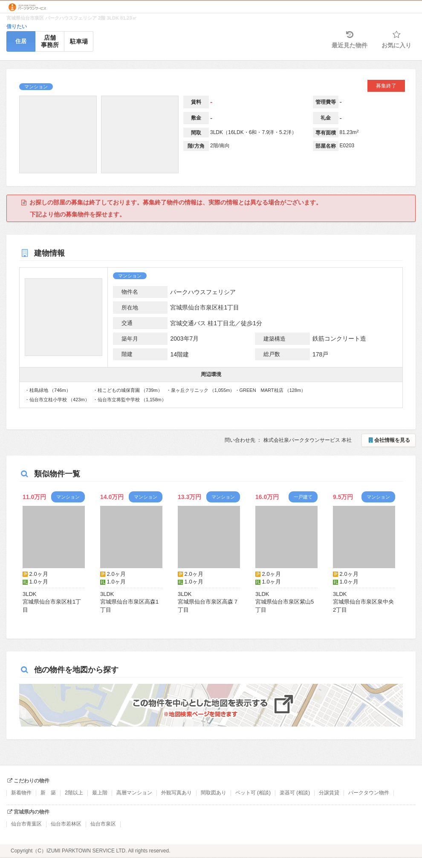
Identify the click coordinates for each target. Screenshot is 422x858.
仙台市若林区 (66, 823)
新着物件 (21, 792)
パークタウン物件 (368, 792)
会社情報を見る (388, 440)
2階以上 (74, 792)
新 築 (48, 792)
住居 (20, 41)
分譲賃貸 (329, 792)
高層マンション (134, 792)
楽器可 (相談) (295, 792)
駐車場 (79, 41)
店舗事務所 (50, 41)
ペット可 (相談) (253, 792)
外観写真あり (176, 792)
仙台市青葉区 (26, 823)
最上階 (99, 792)
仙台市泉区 (103, 823)
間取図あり (213, 792)
